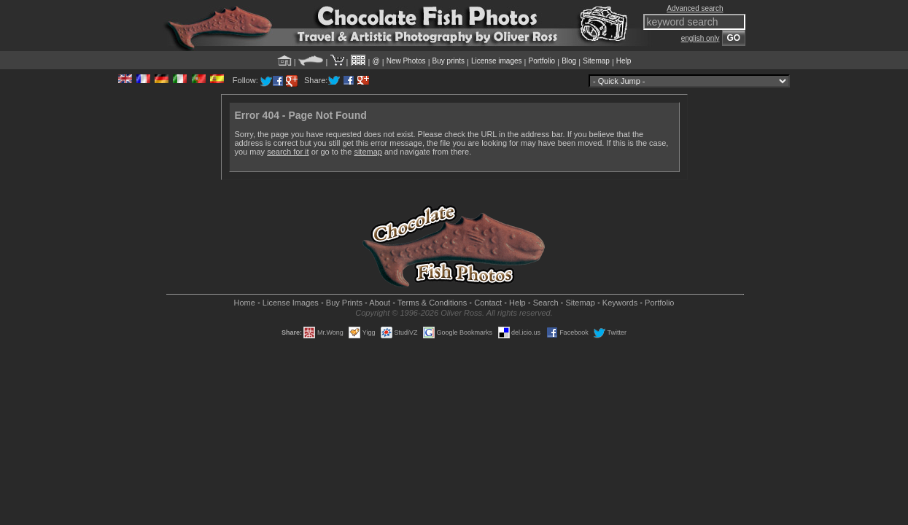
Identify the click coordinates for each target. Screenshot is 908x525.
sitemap (368, 151)
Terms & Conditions (432, 302)
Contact (488, 302)
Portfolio (541, 61)
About (379, 302)
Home (244, 302)
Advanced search (695, 8)
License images (496, 61)
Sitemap (596, 61)
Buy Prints (344, 302)
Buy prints (448, 61)
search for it (288, 151)
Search (546, 302)
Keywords (619, 302)
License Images (291, 302)
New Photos (406, 61)
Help (624, 61)
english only (700, 38)
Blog (569, 61)
